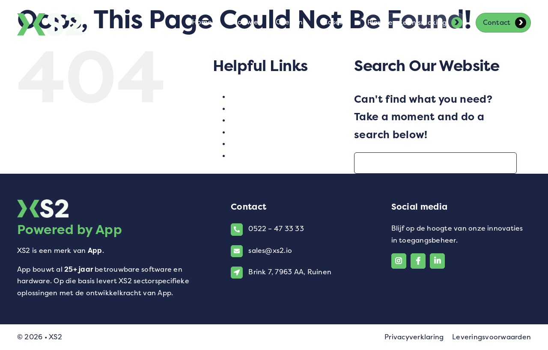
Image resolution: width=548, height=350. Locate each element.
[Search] (364, 163)
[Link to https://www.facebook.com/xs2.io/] (418, 260)
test (237, 143)
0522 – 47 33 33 (276, 228)
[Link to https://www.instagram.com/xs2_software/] (398, 260)
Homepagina (253, 108)
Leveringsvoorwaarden (491, 336)
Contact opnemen (262, 96)
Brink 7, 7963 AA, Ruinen (289, 271)
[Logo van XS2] (49, 18)
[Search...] (435, 163)
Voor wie (245, 155)
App (95, 250)
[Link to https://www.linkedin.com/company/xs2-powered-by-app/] (437, 260)
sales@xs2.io (270, 250)
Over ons (246, 120)
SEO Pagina (251, 132)
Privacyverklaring (414, 336)
